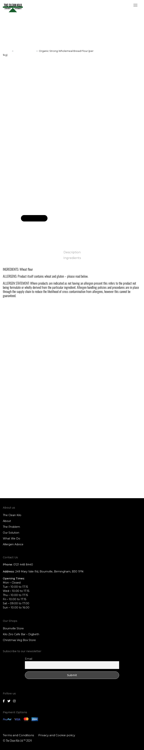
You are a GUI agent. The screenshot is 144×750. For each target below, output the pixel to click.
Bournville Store (13, 628)
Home (7, 50)
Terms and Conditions (18, 735)
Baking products (25, 50)
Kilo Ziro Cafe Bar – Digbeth (21, 634)
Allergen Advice (13, 544)
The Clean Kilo (12, 515)
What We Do (11, 538)
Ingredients (72, 258)
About (7, 521)
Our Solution (11, 532)
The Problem (11, 527)
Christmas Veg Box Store (19, 640)
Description (72, 252)
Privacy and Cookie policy (56, 735)
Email (28, 658)
